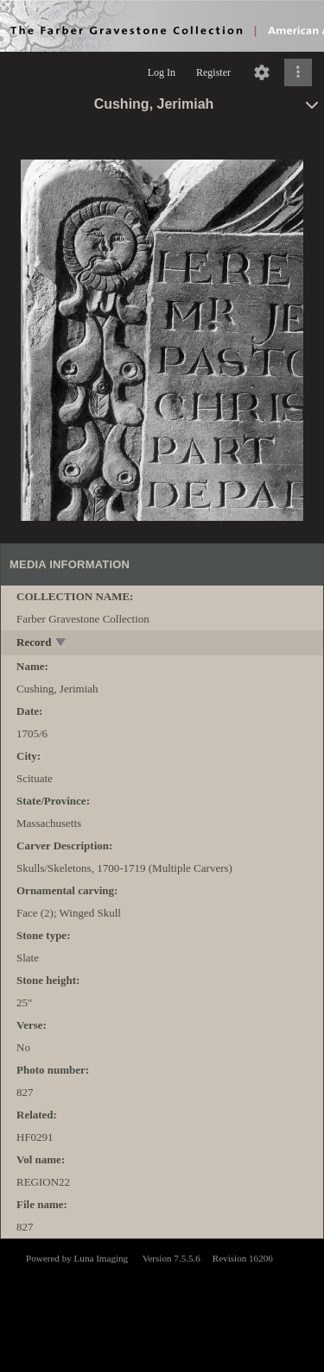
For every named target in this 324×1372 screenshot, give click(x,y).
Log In (161, 72)
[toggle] (61, 643)
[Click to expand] (298, 72)
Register (213, 72)
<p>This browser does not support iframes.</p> (162, 1304)
